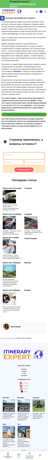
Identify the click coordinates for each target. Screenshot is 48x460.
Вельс (5, 424)
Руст (19, 424)
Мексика (27, 263)
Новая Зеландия (30, 238)
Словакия (28, 214)
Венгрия (27, 290)
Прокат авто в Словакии (12, 214)
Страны (24, 371)
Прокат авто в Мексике (12, 263)
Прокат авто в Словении (12, 188)
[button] (2, 18)
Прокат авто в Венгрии (11, 290)
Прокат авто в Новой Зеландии (11, 238)
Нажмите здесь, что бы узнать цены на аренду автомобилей (24, 114)
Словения (28, 188)
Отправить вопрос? (24, 169)
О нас (24, 373)
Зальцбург (36, 397)
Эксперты (24, 375)
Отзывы (24, 369)
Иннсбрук (6, 397)
